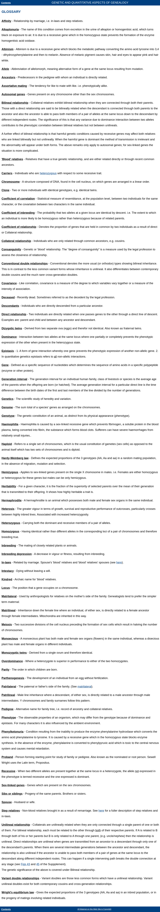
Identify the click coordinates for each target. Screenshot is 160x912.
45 (37, 864)
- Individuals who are (21, 173)
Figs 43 (25, 864)
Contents (6, 3)
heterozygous (48, 173)
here (119, 562)
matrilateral (84, 686)
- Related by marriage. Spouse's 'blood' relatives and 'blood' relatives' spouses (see (59, 562)
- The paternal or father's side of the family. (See (40, 686)
